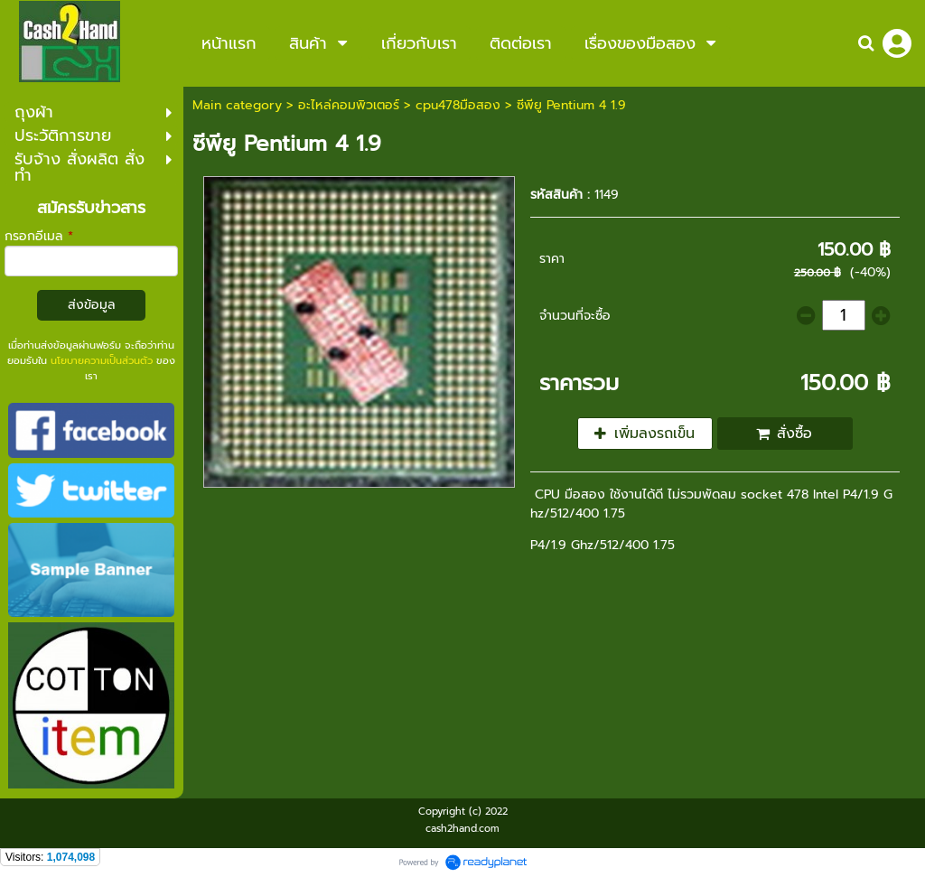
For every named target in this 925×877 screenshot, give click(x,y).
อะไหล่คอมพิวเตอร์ (348, 105)
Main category (237, 105)
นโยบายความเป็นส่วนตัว (102, 361)
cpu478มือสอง (458, 105)
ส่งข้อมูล (92, 304)
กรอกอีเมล (39, 236)
